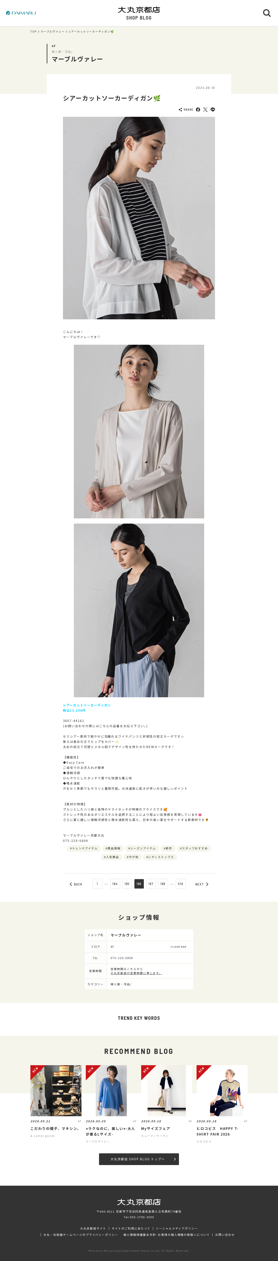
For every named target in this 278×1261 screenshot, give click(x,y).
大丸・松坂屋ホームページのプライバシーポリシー (80, 1234)
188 (163, 884)
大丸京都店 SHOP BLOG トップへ (143, 1159)
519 (181, 884)
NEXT (201, 884)
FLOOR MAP (179, 946)
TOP (33, 31)
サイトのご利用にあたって (131, 1228)
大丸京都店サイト (93, 1228)
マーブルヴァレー (53, 31)
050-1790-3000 (142, 1217)
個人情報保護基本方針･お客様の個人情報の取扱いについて (166, 1234)
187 (151, 884)
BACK (76, 884)
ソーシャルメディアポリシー (177, 1228)
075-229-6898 (122, 958)
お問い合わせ (225, 1234)
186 (139, 884)
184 (115, 884)
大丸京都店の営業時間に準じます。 (136, 973)
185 (127, 884)
